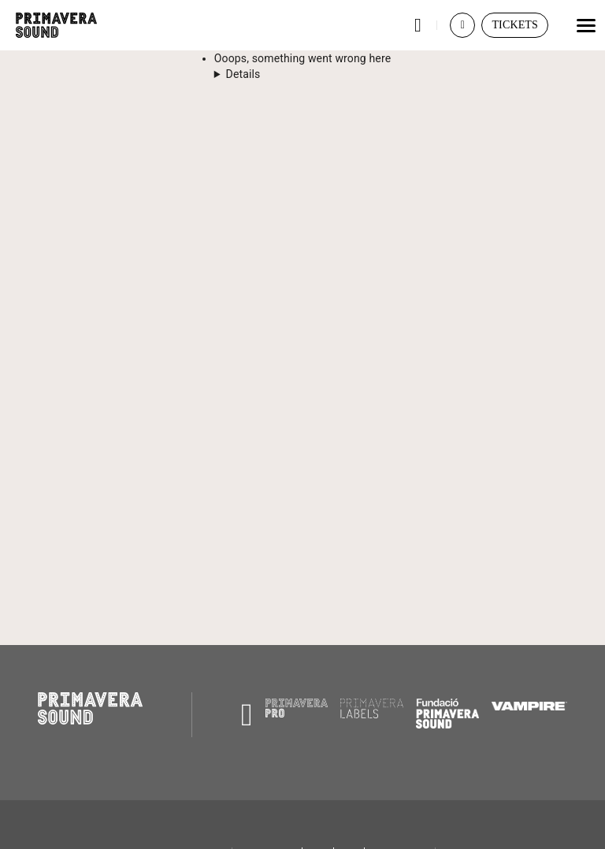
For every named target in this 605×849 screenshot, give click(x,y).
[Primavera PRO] (296, 713)
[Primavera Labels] (371, 714)
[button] (417, 25)
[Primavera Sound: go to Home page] (56, 25)
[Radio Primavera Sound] (247, 714)
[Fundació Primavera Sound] (447, 724)
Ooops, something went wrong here (302, 58)
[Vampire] (529, 706)
